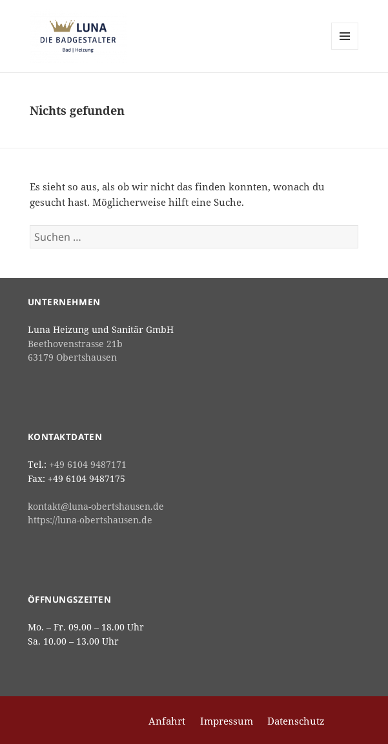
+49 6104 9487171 (88, 464)
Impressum (226, 720)
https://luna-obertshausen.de (90, 520)
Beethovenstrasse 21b (75, 344)
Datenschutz (296, 720)
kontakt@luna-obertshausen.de (96, 506)
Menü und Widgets (345, 49)
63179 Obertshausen (72, 357)
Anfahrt (166, 720)
